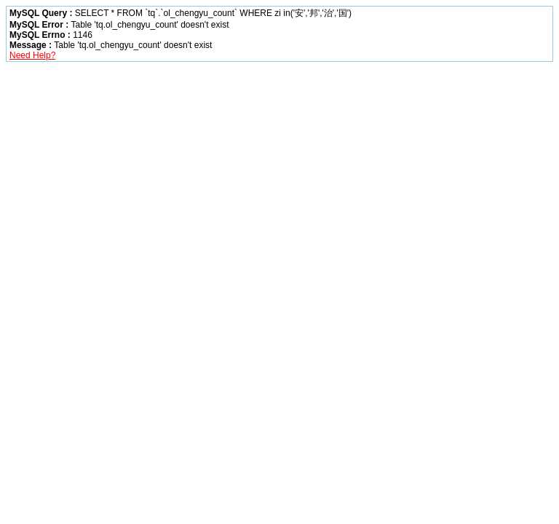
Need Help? (32, 55)
